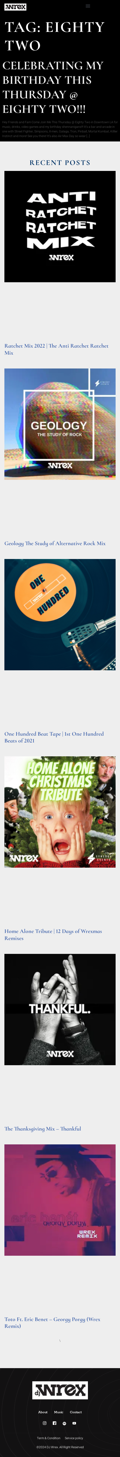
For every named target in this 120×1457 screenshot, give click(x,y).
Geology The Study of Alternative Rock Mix (54, 543)
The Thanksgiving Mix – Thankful (42, 1128)
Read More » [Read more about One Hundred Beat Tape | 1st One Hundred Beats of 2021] (12, 746)
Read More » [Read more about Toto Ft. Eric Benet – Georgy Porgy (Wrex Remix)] (12, 1331)
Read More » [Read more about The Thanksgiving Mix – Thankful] (12, 1134)
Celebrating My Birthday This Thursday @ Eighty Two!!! (53, 87)
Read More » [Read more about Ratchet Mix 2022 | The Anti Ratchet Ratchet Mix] (12, 358)
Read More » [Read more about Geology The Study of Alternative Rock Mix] (12, 549)
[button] (87, 5)
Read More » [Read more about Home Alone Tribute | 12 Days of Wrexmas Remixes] (12, 944)
